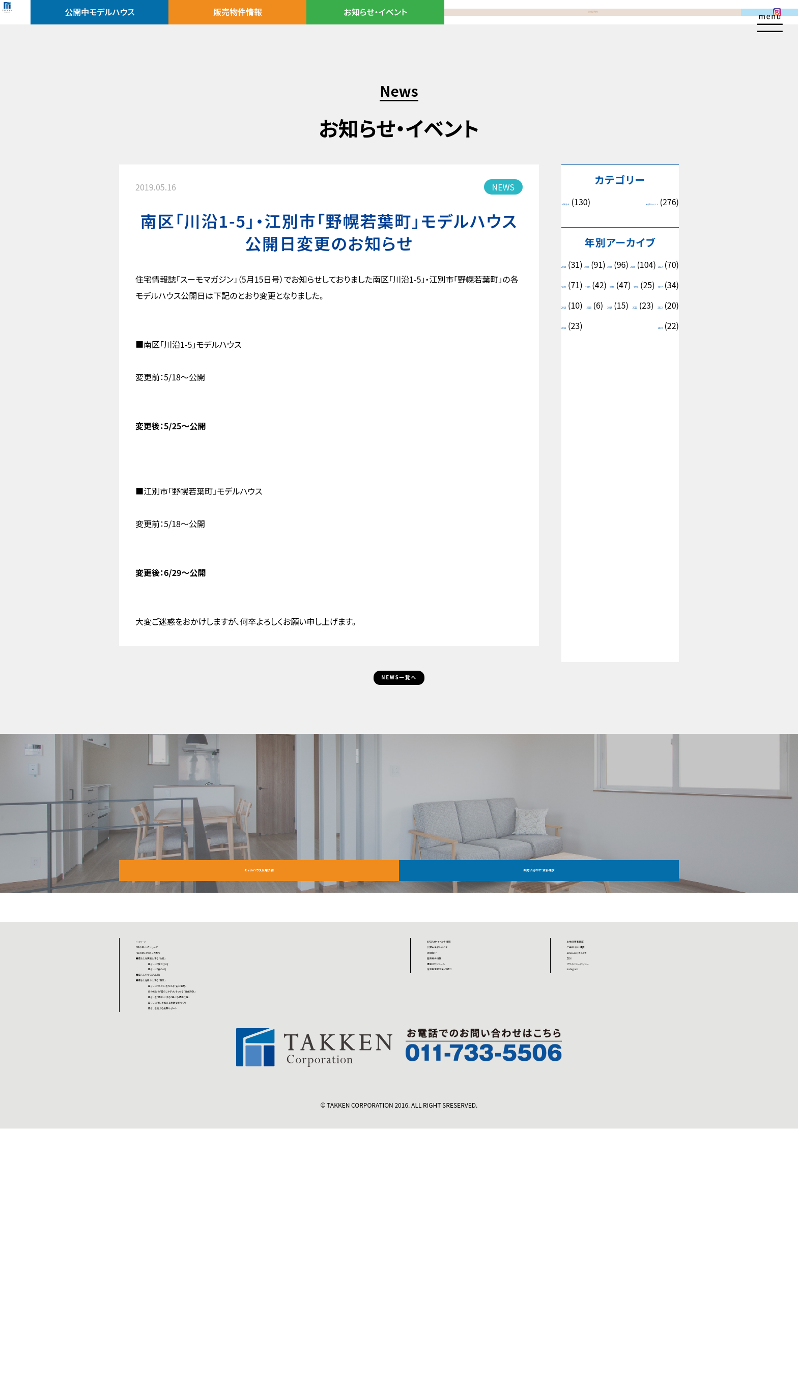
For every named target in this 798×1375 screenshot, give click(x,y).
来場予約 (509, 24)
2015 (659, 325)
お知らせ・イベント (381, 24)
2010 (654, 366)
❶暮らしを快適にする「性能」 (186, 1077)
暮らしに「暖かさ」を (211, 1096)
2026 (569, 264)
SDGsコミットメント (601, 1059)
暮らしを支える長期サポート (226, 1246)
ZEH (575, 1077)
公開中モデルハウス (125, 24)
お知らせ (575, 202)
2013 (612, 346)
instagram (586, 1115)
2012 (654, 346)
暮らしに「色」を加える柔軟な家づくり (241, 1227)
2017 (569, 325)
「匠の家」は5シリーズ (173, 1040)
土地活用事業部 (595, 1021)
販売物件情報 (253, 24)
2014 (569, 346)
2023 (569, 285)
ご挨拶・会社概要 (597, 1040)
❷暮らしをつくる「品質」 (177, 1134)
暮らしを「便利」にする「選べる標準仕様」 (247, 1208)
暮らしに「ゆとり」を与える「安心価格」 (242, 1171)
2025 (612, 264)
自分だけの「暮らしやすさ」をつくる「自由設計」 (257, 1190)
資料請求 (637, 24)
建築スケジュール (457, 1096)
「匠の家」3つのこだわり (177, 1059)
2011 (569, 366)
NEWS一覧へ (399, 691)
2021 (654, 285)
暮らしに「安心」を (208, 1115)
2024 (654, 264)
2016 (614, 325)
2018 (654, 305)
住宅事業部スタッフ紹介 (469, 1115)
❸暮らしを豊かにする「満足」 (186, 1152)
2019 (612, 305)
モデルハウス (637, 202)
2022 (614, 285)
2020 (569, 305)
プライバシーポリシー (604, 1096)
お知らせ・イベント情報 (467, 1021)
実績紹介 (443, 1059)
